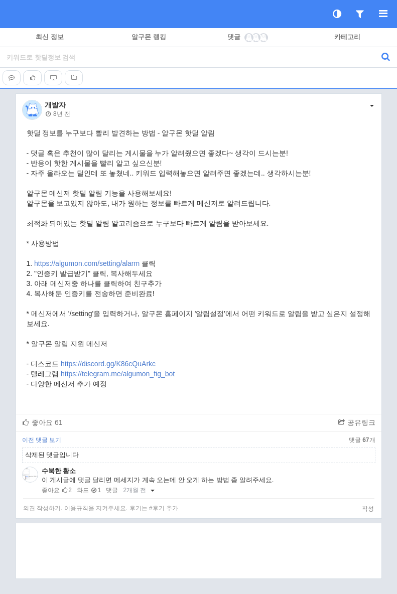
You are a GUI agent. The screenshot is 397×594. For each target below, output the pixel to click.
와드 (83, 490)
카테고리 (347, 37)
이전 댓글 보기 (42, 439)
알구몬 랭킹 (148, 37)
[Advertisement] (198, 551)
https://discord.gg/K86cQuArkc (108, 364)
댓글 (248, 37)
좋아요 (42, 422)
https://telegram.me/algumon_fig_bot (118, 374)
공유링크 (356, 422)
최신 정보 (50, 37)
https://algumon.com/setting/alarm (87, 263)
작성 (368, 508)
